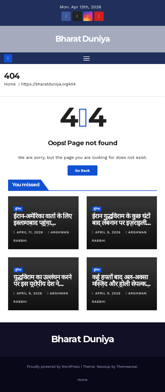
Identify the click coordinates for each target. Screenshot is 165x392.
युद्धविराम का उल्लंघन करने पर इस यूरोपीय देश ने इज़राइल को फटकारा (42, 283)
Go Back (82, 170)
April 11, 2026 (30, 232)
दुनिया (18, 208)
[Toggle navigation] (86, 58)
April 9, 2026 (108, 232)
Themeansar (127, 367)
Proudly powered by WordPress (54, 367)
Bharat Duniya (82, 39)
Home (10, 84)
